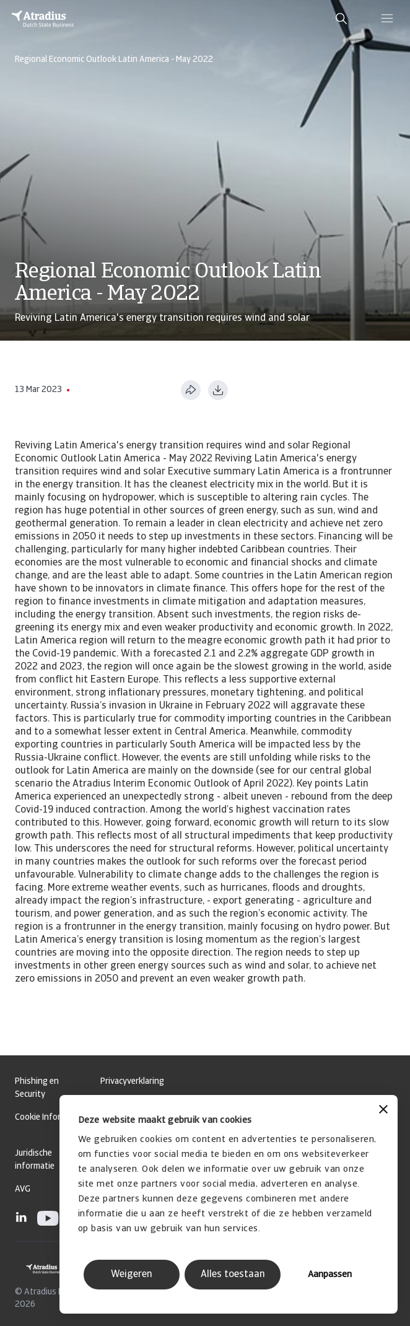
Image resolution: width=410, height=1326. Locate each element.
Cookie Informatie (48, 1117)
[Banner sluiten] (383, 1111)
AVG (22, 1189)
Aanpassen (330, 1275)
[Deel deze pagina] (191, 390)
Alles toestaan (233, 1275)
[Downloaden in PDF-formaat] (218, 390)
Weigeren (131, 1275)
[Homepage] (43, 18)
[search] (341, 18)
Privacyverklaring (132, 1081)
